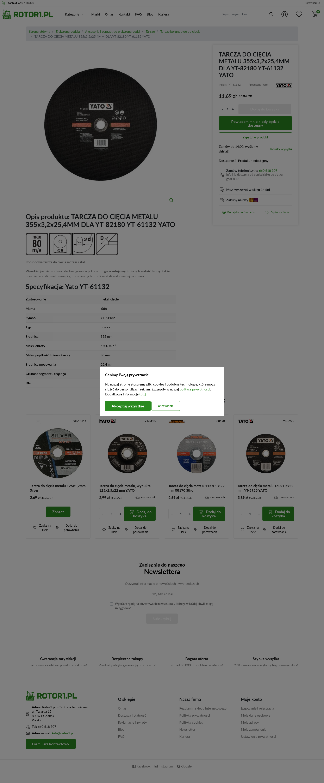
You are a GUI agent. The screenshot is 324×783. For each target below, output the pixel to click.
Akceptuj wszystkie (128, 406)
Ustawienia (166, 406)
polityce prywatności (195, 389)
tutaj (142, 394)
